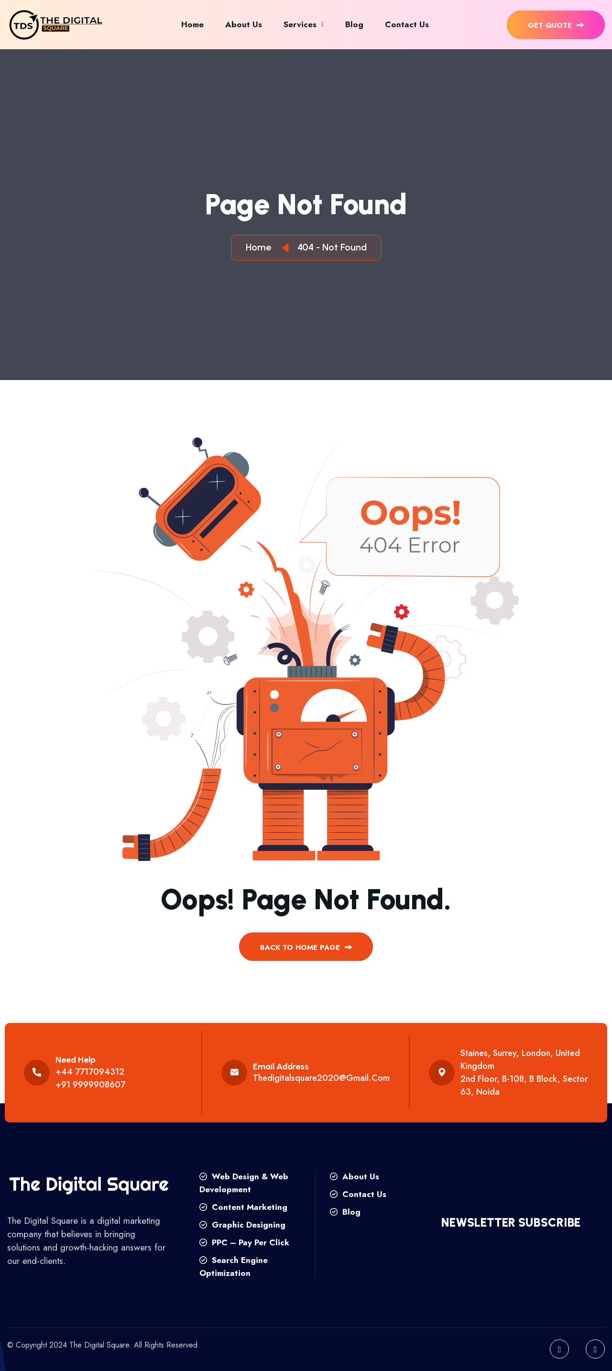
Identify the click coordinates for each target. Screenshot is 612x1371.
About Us (243, 24)
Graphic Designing (242, 1224)
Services (300, 24)
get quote (556, 25)
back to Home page (306, 956)
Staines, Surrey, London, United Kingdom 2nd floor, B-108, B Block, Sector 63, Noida (524, 1072)
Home (192, 24)
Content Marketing (243, 1207)
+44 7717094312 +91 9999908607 (90, 1078)
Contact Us (407, 24)
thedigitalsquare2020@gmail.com (321, 1078)
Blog (354, 24)
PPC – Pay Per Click (244, 1242)
